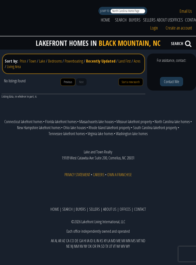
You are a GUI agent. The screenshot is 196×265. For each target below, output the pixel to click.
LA (108, 240)
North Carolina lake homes (172, 121)
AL (56, 240)
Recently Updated (100, 61)
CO (72, 240)
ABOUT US (164, 20)
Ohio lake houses (74, 127)
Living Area (14, 66)
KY (105, 240)
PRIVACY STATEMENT (77, 174)
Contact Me (171, 81)
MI (123, 240)
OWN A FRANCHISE (119, 174)
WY (128, 246)
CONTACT (140, 209)
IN (97, 240)
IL (95, 240)
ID (91, 240)
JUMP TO (105, 11)
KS (101, 240)
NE (68, 246)
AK (52, 240)
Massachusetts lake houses (96, 121)
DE (76, 240)
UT (110, 246)
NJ (72, 246)
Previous (68, 82)
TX (106, 246)
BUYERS (135, 20)
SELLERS (149, 20)
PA (98, 246)
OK (90, 246)
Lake (42, 61)
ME (118, 240)
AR (59, 240)
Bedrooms (55, 61)
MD (113, 240)
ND (143, 240)
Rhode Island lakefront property (109, 127)
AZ (63, 240)
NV (81, 246)
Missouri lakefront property (134, 121)
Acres (137, 61)
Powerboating (74, 61)
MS (133, 240)
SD (103, 246)
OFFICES (177, 20)
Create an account (179, 28)
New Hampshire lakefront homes (38, 127)
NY (85, 246)
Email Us (186, 11)
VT (114, 246)
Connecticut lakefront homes (23, 121)
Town (32, 61)
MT (139, 240)
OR (94, 246)
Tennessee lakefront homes (67, 133)
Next (81, 82)
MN (128, 240)
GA (81, 240)
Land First (124, 61)
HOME (105, 20)
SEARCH (120, 20)
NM (76, 246)
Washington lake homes (132, 133)
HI (85, 240)
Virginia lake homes (100, 133)
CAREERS (98, 174)
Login (154, 28)
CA (67, 240)
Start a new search (131, 82)
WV (123, 246)
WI (118, 246)
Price (23, 61)
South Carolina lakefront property (155, 127)
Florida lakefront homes (61, 121)
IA (88, 240)
